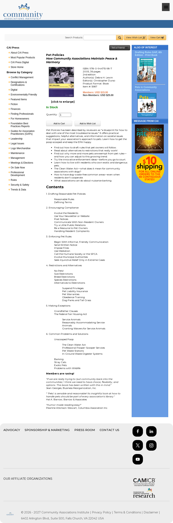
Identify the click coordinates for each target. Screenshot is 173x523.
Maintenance (17, 153)
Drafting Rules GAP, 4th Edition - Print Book (148, 54)
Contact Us (109, 430)
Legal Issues (17, 143)
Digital (14, 89)
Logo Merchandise (20, 148)
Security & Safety (20, 184)
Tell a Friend (119, 47)
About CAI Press (19, 52)
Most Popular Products (23, 57)
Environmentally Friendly (24, 94)
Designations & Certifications (19, 83)
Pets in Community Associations (146, 88)
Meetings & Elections (22, 162)
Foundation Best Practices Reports (20, 125)
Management (18, 158)
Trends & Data (18, 189)
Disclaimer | (152, 512)
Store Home (17, 67)
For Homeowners (20, 118)
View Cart (157, 37)
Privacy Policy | (103, 512)
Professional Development (18, 174)
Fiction (14, 104)
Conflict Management (22, 77)
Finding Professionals (22, 113)
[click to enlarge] (63, 101)
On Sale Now (18, 167)
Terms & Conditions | (129, 512)
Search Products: (74, 37)
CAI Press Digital (20, 62)
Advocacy (11, 430)
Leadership (16, 138)
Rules (14, 180)
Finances (15, 109)
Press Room (84, 430)
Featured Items (19, 99)
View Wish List (135, 37)
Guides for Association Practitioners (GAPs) (22, 132)
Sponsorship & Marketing (47, 430)
